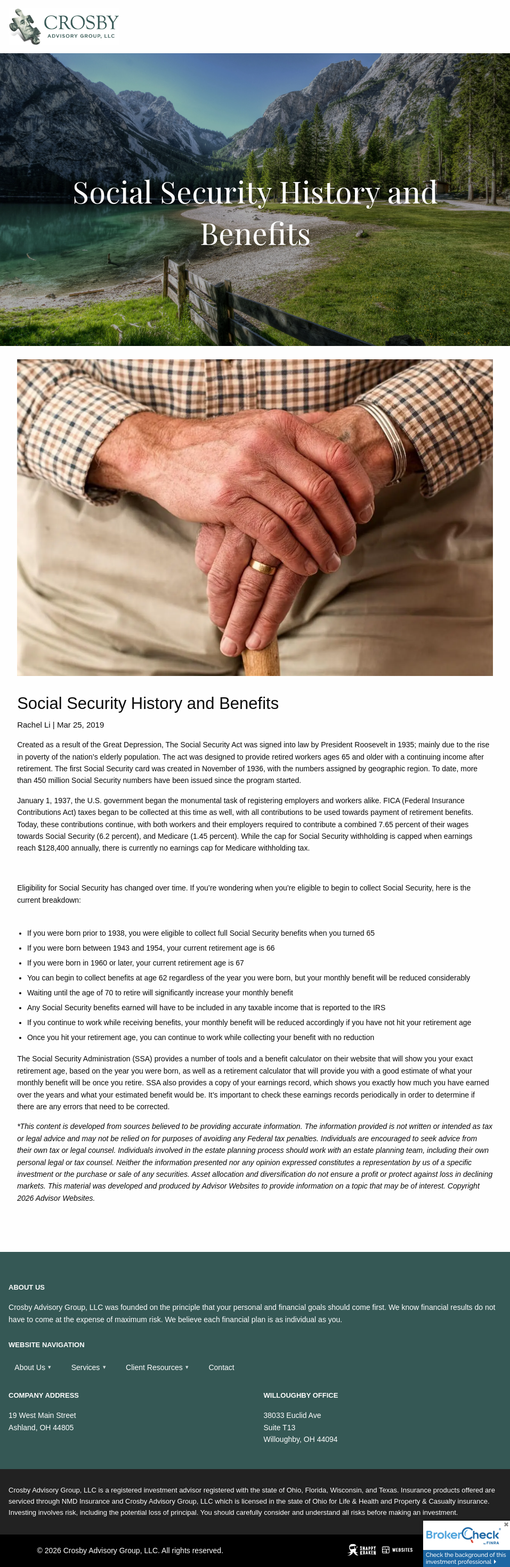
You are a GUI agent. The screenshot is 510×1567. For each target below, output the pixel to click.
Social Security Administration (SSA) (92, 1058)
